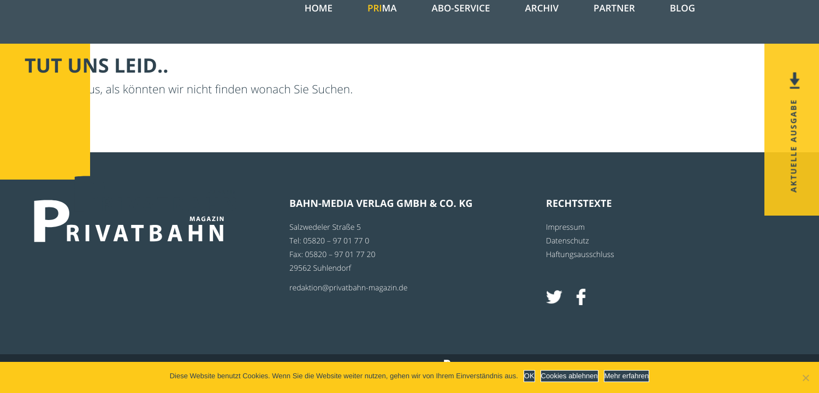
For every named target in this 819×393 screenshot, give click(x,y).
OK (529, 376)
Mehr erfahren (626, 376)
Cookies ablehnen (569, 376)
